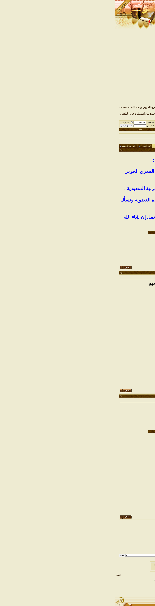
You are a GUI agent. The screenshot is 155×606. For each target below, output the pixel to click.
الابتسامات (146, 547)
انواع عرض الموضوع (14, 146)
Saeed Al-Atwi (90, 582)
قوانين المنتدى (145, 555)
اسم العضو (35, 122)
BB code (145, 545)
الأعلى (3, 575)
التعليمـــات (74, 129)
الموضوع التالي (71, 526)
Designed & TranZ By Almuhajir (104, 580)
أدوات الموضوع (30, 146)
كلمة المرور (35, 126)
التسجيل (127, 129)
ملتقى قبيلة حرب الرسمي (138, 123)
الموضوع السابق (83, 526)
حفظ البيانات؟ (11, 123)
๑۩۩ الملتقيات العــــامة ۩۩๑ (118, 123)
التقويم (24, 129)
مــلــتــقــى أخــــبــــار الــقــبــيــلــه (94, 123)
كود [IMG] (146, 549)
